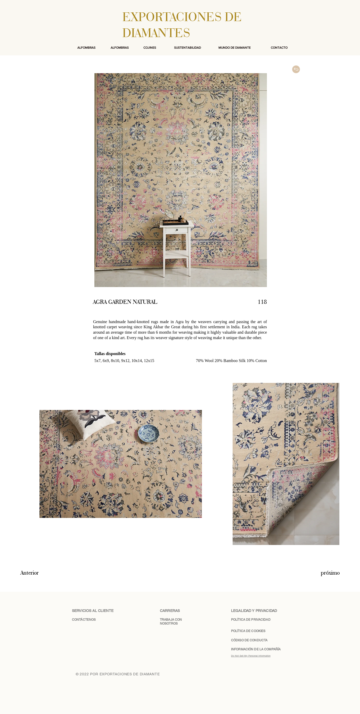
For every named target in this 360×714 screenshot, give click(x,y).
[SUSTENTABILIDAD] (187, 48)
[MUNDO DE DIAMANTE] (234, 48)
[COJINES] (149, 48)
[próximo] (323, 573)
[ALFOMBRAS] (86, 48)
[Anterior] (39, 573)
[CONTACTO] (279, 48)
